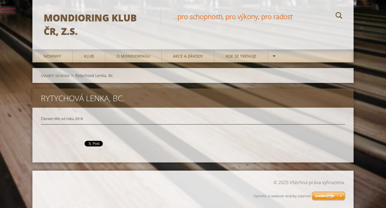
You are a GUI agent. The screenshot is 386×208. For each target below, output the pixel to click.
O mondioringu (133, 56)
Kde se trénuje (241, 56)
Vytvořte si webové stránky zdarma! (282, 196)
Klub (89, 56)
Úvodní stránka (55, 75)
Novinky (52, 56)
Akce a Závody (188, 56)
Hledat (339, 16)
